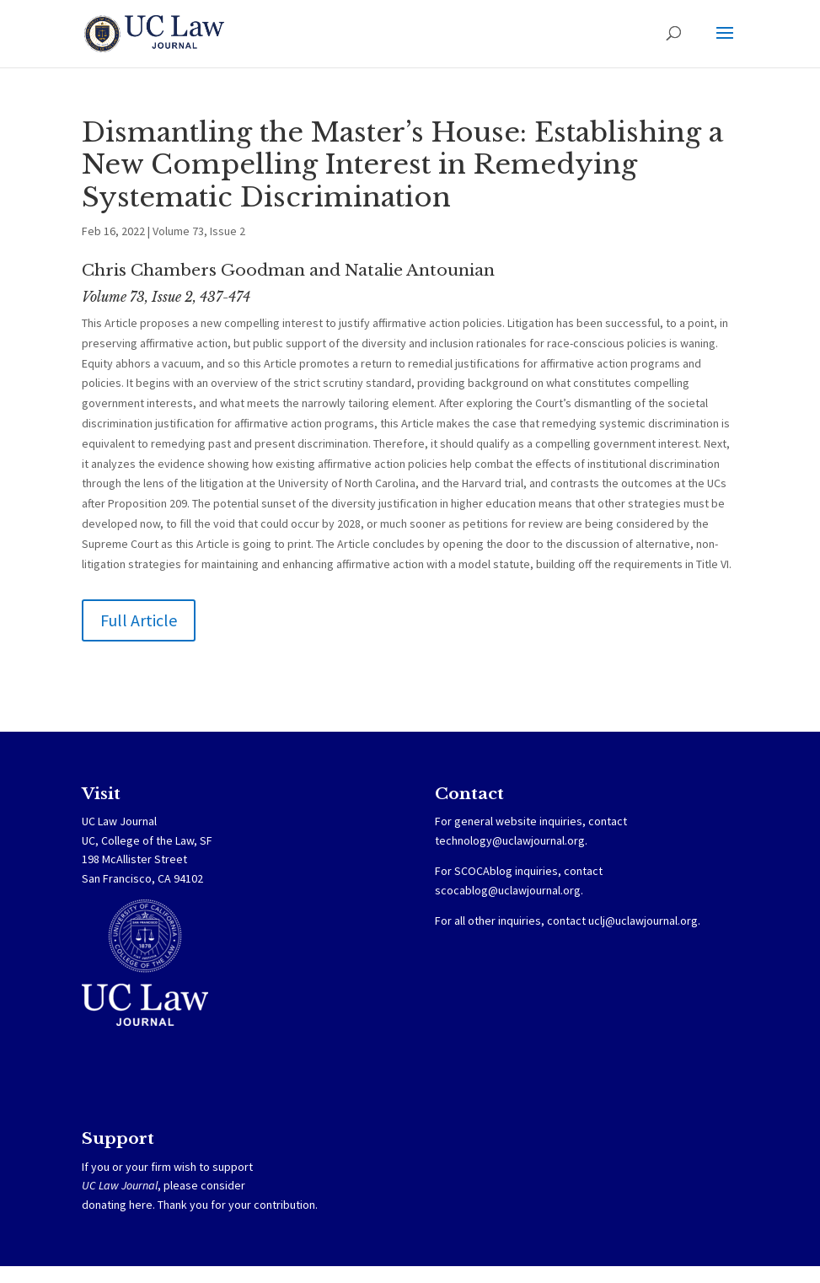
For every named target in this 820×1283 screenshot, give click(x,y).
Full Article (138, 620)
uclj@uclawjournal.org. (644, 920)
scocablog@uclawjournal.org (508, 890)
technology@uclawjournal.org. (511, 840)
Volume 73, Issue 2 (199, 231)
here (141, 1204)
